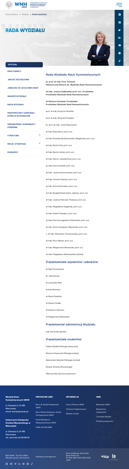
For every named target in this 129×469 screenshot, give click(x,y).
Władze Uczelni (72, 414)
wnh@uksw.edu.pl (20, 412)
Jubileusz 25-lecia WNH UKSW (22, 88)
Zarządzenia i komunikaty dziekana (21, 125)
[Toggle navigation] (119, 5)
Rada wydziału (15, 105)
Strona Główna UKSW (75, 405)
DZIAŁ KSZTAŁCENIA (44, 427)
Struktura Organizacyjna (76, 409)
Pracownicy (14, 71)
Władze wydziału (16, 96)
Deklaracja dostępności (46, 457)
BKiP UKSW (10, 456)
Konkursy (12, 152)
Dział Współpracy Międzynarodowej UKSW (46, 421)
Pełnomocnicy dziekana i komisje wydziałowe (21, 114)
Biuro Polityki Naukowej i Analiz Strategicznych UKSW (48, 413)
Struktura (13, 136)
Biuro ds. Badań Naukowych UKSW (47, 406)
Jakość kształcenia (18, 80)
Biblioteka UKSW (103, 405)
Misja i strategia (16, 144)
